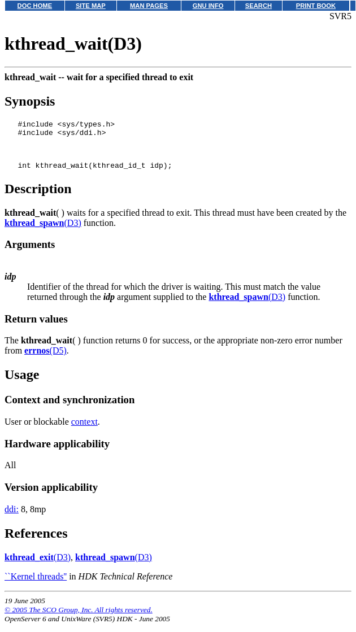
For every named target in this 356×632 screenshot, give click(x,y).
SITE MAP (91, 5)
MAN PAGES (149, 5)
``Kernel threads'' (36, 585)
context (84, 430)
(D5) (45, 359)
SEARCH (258, 5)
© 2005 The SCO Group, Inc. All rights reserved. (79, 618)
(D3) (43, 231)
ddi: (12, 517)
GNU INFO (208, 5)
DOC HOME (35, 5)
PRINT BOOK (316, 5)
